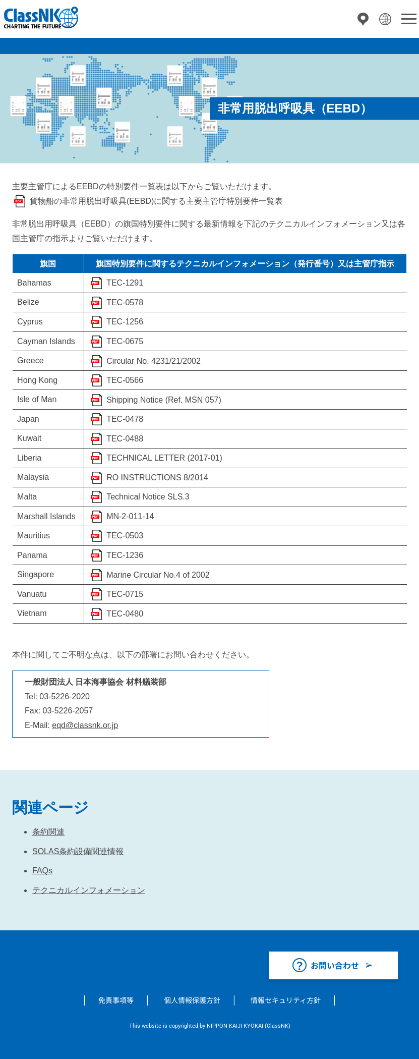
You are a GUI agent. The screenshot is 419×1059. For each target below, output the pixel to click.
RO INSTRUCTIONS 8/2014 (157, 477)
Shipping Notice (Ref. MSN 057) (163, 400)
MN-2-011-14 (130, 516)
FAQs (42, 870)
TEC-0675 (124, 341)
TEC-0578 (124, 302)
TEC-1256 (124, 321)
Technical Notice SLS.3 (148, 496)
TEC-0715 (124, 594)
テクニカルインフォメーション (88, 890)
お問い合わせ (335, 965)
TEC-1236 (124, 555)
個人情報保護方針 (192, 1000)
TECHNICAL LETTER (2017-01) (164, 458)
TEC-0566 (124, 380)
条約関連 (48, 831)
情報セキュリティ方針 (286, 1000)
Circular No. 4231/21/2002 (153, 361)
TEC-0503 (124, 535)
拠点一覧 (363, 19)
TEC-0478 (124, 419)
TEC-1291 (124, 282)
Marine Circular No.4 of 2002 (158, 575)
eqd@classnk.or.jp (85, 725)
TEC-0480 (124, 613)
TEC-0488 (124, 438)
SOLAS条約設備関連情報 (78, 851)
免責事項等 (116, 1000)
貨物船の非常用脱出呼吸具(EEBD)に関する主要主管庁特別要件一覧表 (156, 201)
